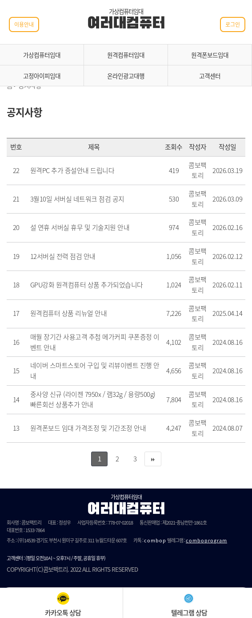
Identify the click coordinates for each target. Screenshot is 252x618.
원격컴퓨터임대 (125, 54)
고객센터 (209, 75)
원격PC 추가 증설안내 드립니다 (72, 170)
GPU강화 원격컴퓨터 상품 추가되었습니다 (86, 285)
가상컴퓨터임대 (41, 54)
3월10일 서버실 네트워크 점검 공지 (77, 199)
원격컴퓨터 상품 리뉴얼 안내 (68, 313)
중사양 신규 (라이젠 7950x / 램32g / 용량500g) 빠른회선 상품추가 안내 (93, 399)
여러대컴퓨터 (126, 24)
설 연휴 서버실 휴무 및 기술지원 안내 (80, 227)
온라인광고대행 (125, 75)
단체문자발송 (19, 548)
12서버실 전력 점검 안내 (63, 256)
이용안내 (24, 24)
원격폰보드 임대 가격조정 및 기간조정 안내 (88, 428)
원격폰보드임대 (209, 54)
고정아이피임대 (41, 75)
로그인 (232, 24)
